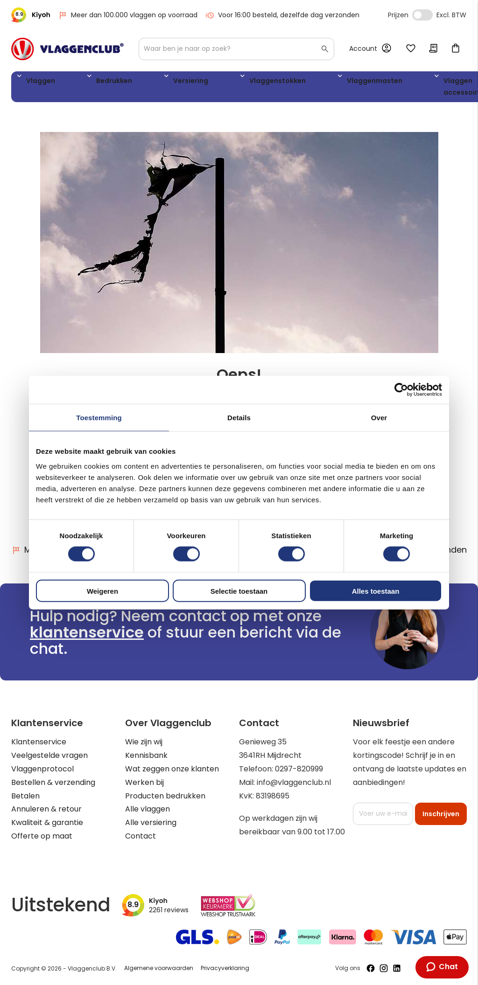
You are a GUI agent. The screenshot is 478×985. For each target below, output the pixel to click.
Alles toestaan (376, 591)
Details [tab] (239, 418)
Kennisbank (146, 755)
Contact (140, 836)
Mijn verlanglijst (411, 49)
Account (363, 48)
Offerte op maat (41, 836)
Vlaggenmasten (283, 82)
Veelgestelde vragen (49, 755)
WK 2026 (401, 88)
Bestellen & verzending (53, 782)
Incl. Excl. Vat (422, 15)
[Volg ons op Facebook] (370, 968)
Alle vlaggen (147, 809)
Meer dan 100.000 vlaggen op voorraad (127, 15)
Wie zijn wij (143, 741)
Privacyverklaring (225, 968)
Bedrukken (88, 82)
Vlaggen (36, 82)
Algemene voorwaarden (158, 968)
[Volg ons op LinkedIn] (396, 968)
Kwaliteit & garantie (47, 822)
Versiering (143, 82)
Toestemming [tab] (99, 418)
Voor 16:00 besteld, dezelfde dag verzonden (282, 15)
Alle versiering (150, 822)
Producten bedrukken (165, 796)
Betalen (25, 796)
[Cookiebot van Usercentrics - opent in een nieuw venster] (401, 390)
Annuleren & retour (46, 809)
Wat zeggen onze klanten (172, 768)
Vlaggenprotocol (42, 768)
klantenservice (87, 632)
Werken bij (144, 782)
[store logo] (67, 49)
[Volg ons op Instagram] (383, 968)
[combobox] (236, 49)
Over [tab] (379, 418)
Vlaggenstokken (208, 82)
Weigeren (102, 591)
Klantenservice (38, 741)
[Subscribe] (441, 814)
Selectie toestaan (239, 591)
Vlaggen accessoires (352, 88)
